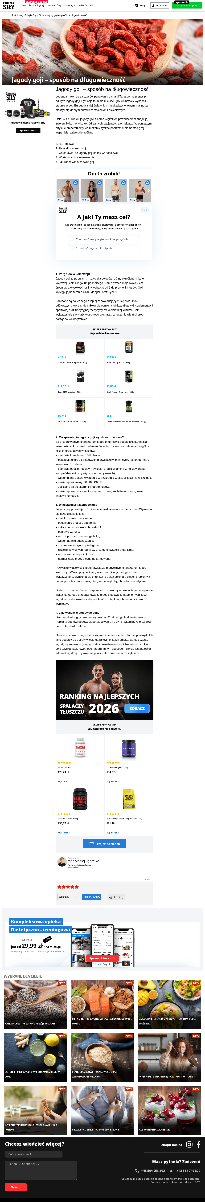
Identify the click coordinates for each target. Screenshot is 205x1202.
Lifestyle (80, 1150)
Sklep (36, 1130)
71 (53, 1183)
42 (140, 1178)
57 (188, 1178)
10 (37, 1178)
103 (160, 1183)
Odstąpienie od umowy (123, 1190)
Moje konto (81, 1135)
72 (56, 1183)
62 (24, 1183)
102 (156, 1183)
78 (76, 1183)
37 (124, 1178)
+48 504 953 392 (153, 1091)
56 (185, 1178)
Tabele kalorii (126, 1145)
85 (98, 1183)
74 (63, 1183)
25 (85, 1178)
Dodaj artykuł (70, 1169)
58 (191, 1178)
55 (181, 1178)
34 (114, 1178)
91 (117, 1183)
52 (172, 1178)
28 (95, 1178)
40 (133, 1178)
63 (28, 1183)
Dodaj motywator (127, 1140)
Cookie (112, 1169)
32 (108, 1178)
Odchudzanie (83, 1140)
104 (165, 1183)
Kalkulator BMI (126, 1130)
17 (60, 1178)
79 (79, 1183)
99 (143, 1183)
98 (140, 1183)
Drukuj (116, 828)
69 (47, 1183)
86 (101, 1183)
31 (104, 1178)
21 (72, 1178)
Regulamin (87, 1169)
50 (165, 1178)
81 (85, 1183)
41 (136, 1178)
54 (178, 1178)
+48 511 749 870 (188, 1091)
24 (82, 1178)
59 (194, 1178)
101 (151, 1183)
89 (111, 1183)
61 (21, 1183)
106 (174, 1183)
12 (44, 1178)
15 (53, 1178)
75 (66, 1183)
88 (108, 1183)
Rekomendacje (126, 1150)
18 (63, 1178)
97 (136, 1183)
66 (37, 1183)
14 (50, 1178)
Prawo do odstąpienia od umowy (88, 1190)
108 (183, 1183)
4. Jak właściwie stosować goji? (76, 162)
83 (92, 1183)
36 (120, 1178)
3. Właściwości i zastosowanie (75, 157)
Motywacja (124, 1135)
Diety (36, 1140)
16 (56, 1178)
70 (50, 1183)
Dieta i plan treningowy (33, 5)
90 (114, 1183)
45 (149, 1178)
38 (127, 1178)
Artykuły (70, 5)
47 (156, 1178)
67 (40, 1183)
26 (88, 1178)
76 (69, 1183)
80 (82, 1183)
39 (130, 1178)
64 (31, 1183)
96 (133, 1183)
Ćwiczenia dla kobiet (129, 1126)
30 (101, 1178)
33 (111, 1178)
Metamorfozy (54, 5)
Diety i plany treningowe (46, 1126)
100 (147, 1183)
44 (146, 1178)
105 (169, 1183)
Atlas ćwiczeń (86, 5)
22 (76, 1178)
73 (60, 1183)
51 (169, 1178)
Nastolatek (81, 1145)
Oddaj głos (92, 827)
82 (88, 1183)
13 (47, 1178)
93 (124, 1183)
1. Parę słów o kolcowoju (71, 148)
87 (104, 1183)
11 (40, 1178)
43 (143, 1178)
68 (44, 1183)
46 (153, 1178)
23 (79, 1178)
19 (66, 1178)
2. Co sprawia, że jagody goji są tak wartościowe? (87, 153)
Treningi (38, 1135)
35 (117, 1178)
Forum (122, 1154)
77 (72, 1183)
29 (98, 1178)
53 (175, 1178)
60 (197, 1178)
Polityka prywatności (131, 1169)
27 (92, 1178)
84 (95, 1183)
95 (130, 1183)
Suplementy (40, 1145)
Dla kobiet (81, 1130)
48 (159, 1178)
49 (162, 1178)
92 (120, 1183)
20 (69, 1178)
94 (127, 1183)
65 (34, 1183)
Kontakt (100, 1169)
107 (178, 1183)
